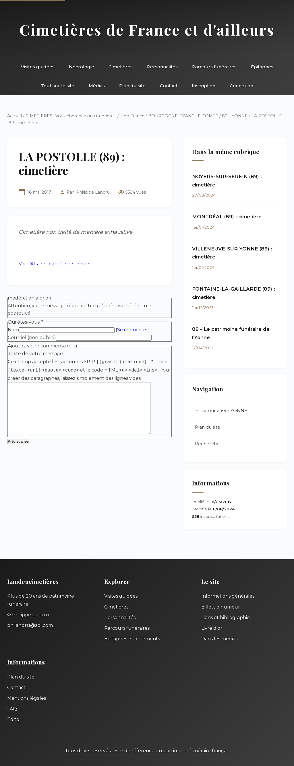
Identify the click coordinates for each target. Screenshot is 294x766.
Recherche (207, 443)
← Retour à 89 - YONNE (221, 410)
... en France (132, 115)
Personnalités (162, 66)
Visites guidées (38, 66)
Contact (168, 85)
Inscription (203, 85)
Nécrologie (81, 66)
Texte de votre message (35, 353)
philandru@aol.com (30, 625)
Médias (97, 85)
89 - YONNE (235, 115)
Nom (13, 330)
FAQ (12, 708)
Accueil (14, 115)
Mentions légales (26, 698)
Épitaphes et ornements (132, 638)
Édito (13, 719)
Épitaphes (262, 66)
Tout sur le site (57, 85)
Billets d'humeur (220, 607)
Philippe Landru (93, 192)
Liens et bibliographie (225, 617)
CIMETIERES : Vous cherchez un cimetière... (71, 115)
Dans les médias (219, 638)
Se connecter (132, 330)
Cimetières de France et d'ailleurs (147, 29)
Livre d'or (211, 628)
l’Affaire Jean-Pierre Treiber (59, 264)
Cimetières (121, 66)
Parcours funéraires (214, 66)
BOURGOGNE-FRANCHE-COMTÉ (183, 115)
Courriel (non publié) (32, 337)
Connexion (241, 85)
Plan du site (132, 85)
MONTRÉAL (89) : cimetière (227, 216)
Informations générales (227, 596)
